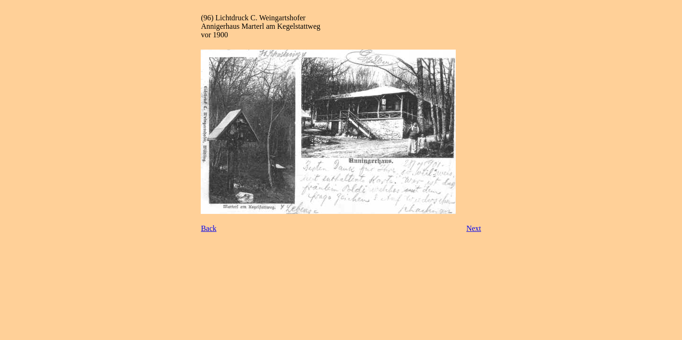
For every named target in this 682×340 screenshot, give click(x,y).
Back (208, 228)
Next (473, 228)
